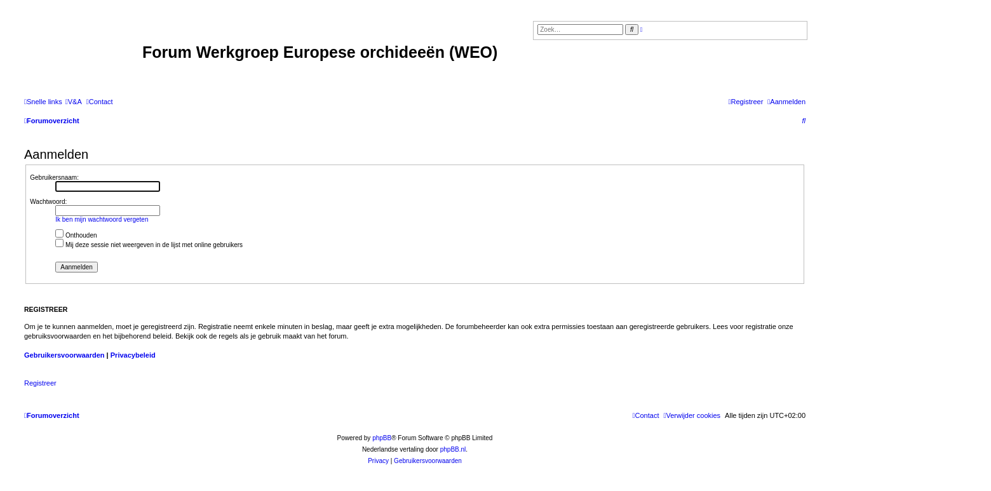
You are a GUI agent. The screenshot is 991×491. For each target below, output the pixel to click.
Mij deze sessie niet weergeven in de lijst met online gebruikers (149, 244)
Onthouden (76, 235)
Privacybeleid (133, 355)
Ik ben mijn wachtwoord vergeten (101, 219)
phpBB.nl (453, 449)
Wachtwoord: (48, 201)
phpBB (381, 437)
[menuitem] (73, 101)
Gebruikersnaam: (54, 177)
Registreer (40, 383)
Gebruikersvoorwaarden (64, 355)
